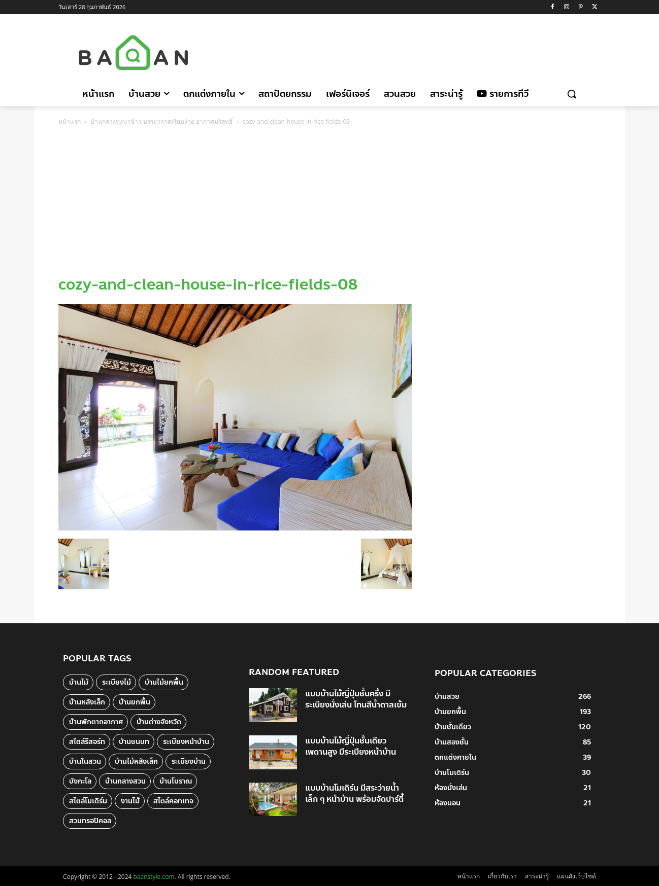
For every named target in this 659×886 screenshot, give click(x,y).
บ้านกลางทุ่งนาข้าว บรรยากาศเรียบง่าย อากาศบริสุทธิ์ (161, 121)
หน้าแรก (69, 121)
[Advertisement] (415, 51)
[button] (571, 94)
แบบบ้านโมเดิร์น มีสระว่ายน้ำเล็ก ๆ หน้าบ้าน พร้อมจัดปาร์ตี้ (354, 793)
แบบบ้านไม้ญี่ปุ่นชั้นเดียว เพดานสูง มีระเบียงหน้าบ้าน (350, 746)
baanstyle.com (154, 876)
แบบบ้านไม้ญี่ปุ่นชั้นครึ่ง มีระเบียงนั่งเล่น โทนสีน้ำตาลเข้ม (356, 699)
